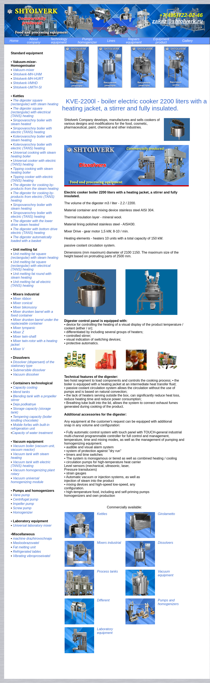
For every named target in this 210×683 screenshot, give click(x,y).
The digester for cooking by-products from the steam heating (34, 186)
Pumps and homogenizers (169, 602)
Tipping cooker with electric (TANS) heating (32, 178)
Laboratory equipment (105, 631)
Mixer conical (22, 303)
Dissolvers (165, 542)
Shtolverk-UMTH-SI (27, 87)
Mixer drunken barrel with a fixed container (32, 313)
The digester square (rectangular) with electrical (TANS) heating (30, 112)
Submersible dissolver (29, 370)
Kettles (102, 514)
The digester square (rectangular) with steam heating (34, 102)
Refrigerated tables (27, 551)
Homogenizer (23, 512)
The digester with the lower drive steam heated (32, 222)
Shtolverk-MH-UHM (27, 74)
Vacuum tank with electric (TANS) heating (30, 464)
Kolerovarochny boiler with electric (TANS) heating (31, 146)
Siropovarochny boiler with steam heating (31, 206)
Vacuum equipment (165, 573)
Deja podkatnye (24, 404)
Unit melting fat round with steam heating (31, 275)
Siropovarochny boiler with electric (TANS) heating (31, 130)
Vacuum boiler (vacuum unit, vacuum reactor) (33, 447)
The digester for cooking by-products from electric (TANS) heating (32, 196)
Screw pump (22, 508)
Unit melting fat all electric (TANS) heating (31, 283)
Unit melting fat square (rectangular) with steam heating (34, 255)
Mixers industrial (109, 542)
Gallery (187, 40)
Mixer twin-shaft (24, 336)
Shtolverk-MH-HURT (28, 78)
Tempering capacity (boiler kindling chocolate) (31, 418)
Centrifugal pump (25, 499)
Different (103, 600)
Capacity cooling (25, 387)
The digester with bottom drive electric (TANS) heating (34, 231)
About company (34, 40)
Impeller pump (23, 503)
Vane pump (21, 495)
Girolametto (167, 514)
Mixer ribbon (22, 298)
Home (14, 40)
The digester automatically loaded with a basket (31, 239)
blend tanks (21, 392)
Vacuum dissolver (26, 374)
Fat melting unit (24, 547)
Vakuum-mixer (23, 70)
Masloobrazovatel (26, 543)
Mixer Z (18, 332)
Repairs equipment (134, 40)
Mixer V (18, 349)
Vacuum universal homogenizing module (27, 480)
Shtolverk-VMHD (26, 83)
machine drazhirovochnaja (32, 538)
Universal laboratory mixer (32, 525)
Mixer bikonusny (25, 307)
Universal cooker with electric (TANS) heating (33, 162)
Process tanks (107, 571)
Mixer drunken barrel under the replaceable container (34, 321)
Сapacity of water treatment (32, 433)
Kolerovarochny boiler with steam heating (31, 138)
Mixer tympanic (24, 328)
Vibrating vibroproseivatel (31, 556)
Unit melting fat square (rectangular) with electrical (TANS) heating (30, 265)
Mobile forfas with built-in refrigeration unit (30, 426)
